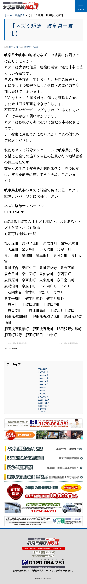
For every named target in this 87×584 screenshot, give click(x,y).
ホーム (8, 15)
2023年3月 (43, 390)
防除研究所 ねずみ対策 (31, 47)
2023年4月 (43, 387)
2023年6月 (43, 381)
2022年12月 (43, 400)
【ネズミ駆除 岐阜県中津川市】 (69, 343)
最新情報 (20, 15)
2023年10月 (43, 369)
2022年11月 (43, 403)
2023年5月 (43, 384)
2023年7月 (43, 378)
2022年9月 (43, 409)
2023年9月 (43, 372)
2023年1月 (43, 397)
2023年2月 (43, 394)
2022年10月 (43, 406)
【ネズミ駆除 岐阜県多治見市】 (18, 343)
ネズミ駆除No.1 (48, 578)
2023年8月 (43, 375)
